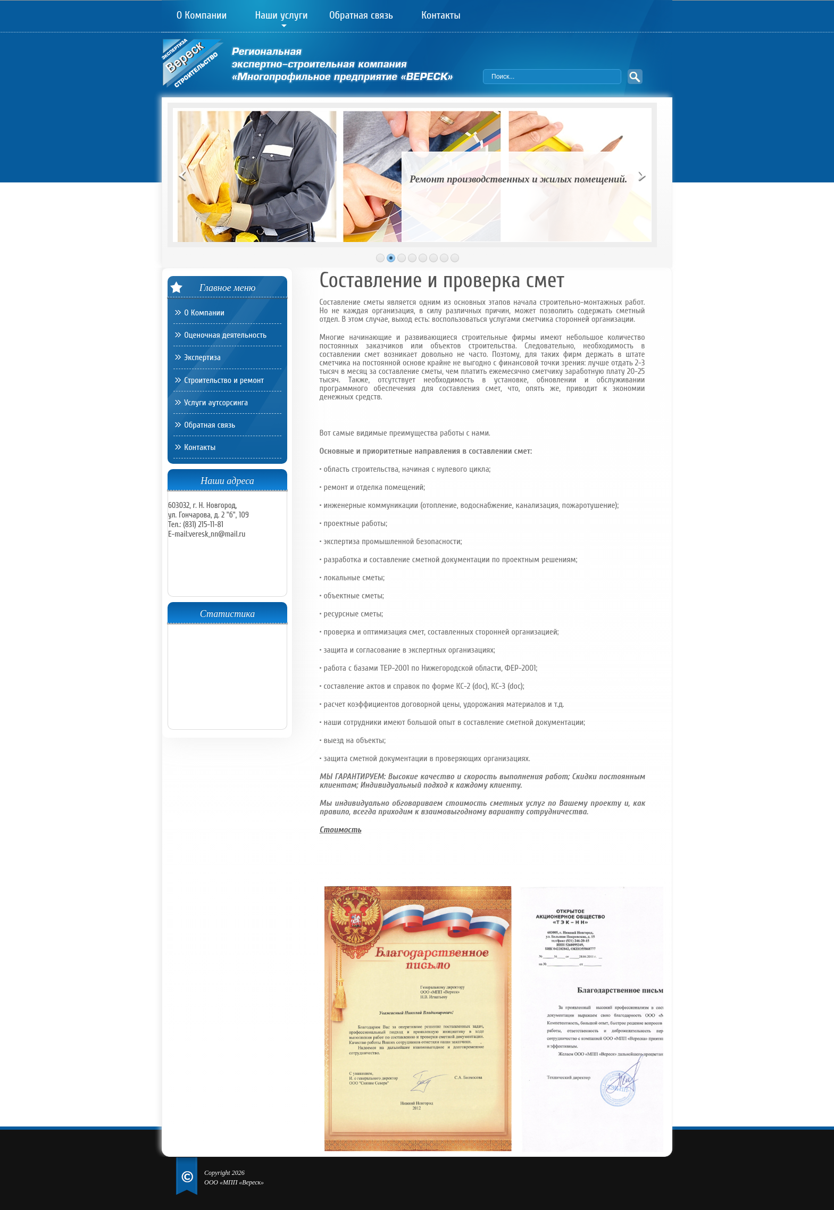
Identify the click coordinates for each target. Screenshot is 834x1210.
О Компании (202, 16)
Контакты (441, 16)
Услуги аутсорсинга (216, 402)
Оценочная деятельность (225, 335)
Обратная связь (361, 16)
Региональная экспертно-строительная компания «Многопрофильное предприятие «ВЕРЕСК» (322, 66)
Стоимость (341, 830)
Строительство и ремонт (224, 380)
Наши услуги (281, 16)
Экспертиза (202, 357)
